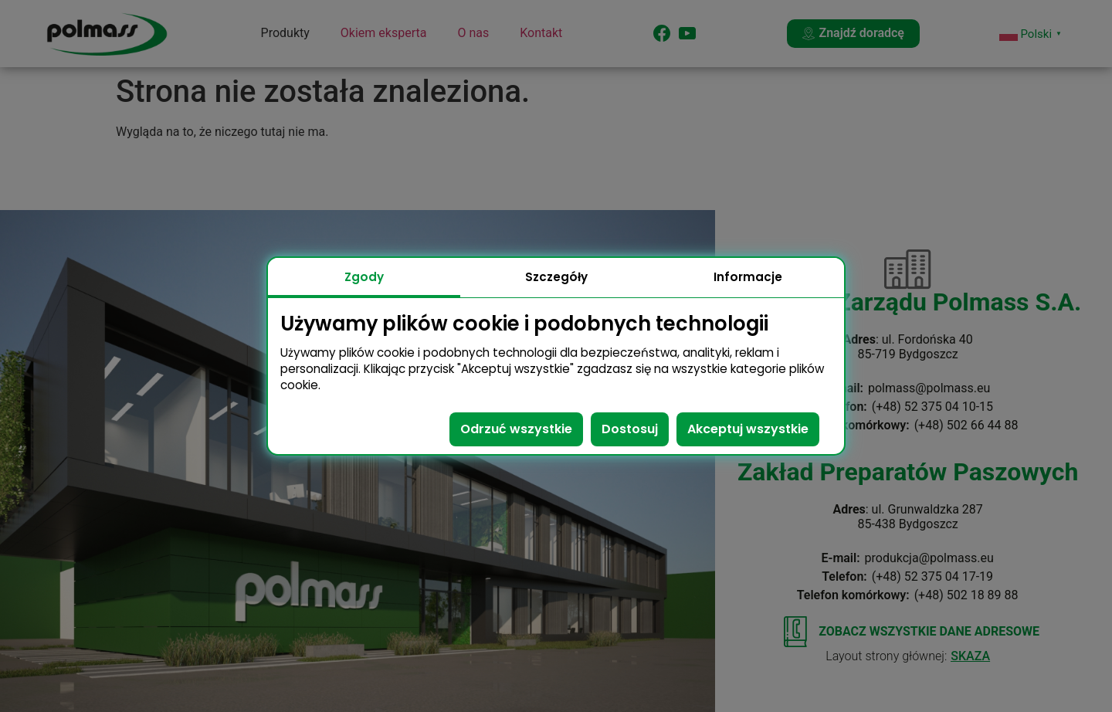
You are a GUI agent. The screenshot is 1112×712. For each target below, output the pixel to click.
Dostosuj (630, 429)
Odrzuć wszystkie (516, 429)
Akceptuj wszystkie (748, 429)
